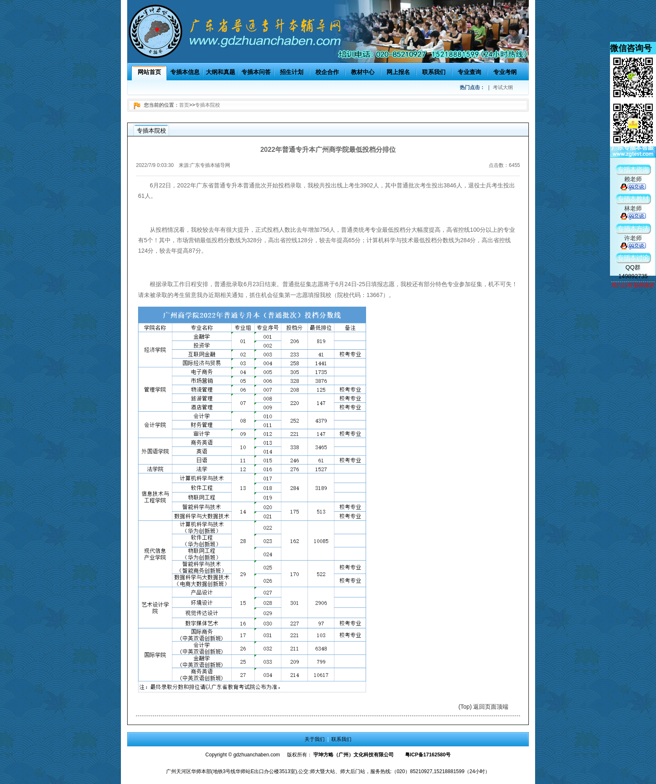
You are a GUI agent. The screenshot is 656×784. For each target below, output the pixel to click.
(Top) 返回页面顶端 (484, 706)
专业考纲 (505, 72)
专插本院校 (207, 105)
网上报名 (398, 72)
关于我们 (315, 739)
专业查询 (469, 72)
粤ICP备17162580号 (428, 755)
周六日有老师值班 (633, 285)
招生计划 (291, 72)
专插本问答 (256, 72)
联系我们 (434, 72)
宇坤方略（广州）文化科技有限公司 (353, 755)
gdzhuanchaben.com (256, 755)
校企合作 (327, 72)
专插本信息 (185, 72)
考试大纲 (503, 87)
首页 (184, 105)
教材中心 (362, 72)
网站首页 (149, 72)
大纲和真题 (220, 72)
